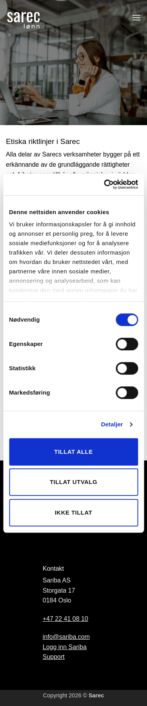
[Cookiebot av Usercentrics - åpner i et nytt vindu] (104, 184)
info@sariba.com (66, 636)
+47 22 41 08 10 (65, 618)
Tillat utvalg (73, 482)
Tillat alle (73, 451)
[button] (136, 17)
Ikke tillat (74, 512)
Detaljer (112, 424)
